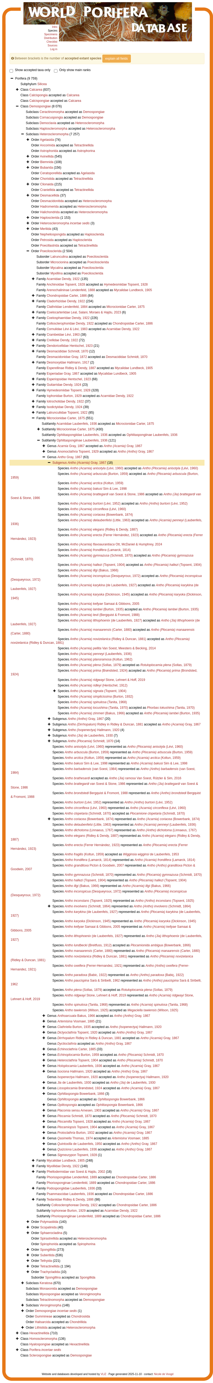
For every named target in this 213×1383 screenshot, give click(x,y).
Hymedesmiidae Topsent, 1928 (126, 284)
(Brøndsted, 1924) (99, 670)
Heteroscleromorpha (89, 123)
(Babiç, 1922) (157, 975)
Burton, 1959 (78, 1055)
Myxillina (57, 273)
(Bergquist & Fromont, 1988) (105, 615)
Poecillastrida (49, 245)
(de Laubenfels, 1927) (103, 585)
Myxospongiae (50, 1294)
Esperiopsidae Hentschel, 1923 (69, 379)
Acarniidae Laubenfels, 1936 (76, 424)
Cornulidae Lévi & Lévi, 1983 (67, 329)
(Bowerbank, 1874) (101, 515)
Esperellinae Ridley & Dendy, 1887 (71, 368)
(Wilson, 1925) (86, 1010)
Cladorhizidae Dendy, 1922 (66, 301)
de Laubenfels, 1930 (90, 735)
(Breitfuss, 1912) (88, 945)
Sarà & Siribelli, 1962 (92, 980)
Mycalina (57, 268)
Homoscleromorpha (43, 1339)
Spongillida (48, 1249)
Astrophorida (49, 151)
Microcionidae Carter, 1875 (126, 307)
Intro (54, 26)
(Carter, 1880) (101, 630)
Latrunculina (59, 257)
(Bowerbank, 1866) (161, 945)
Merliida (45, 229)
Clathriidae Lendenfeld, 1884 (67, 307)
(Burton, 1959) (99, 474)
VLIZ (103, 1374)
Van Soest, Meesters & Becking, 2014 (113, 648)
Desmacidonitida (52, 201)
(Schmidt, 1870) (101, 555)
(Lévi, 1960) (96, 468)
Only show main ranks (72, 70)
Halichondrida (50, 212)
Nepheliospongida (53, 234)
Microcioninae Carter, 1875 (76, 429)
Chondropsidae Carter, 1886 (67, 295)
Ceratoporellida (51, 173)
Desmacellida (49, 195)
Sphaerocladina (51, 1233)
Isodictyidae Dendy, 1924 (64, 407)
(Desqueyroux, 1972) (105, 576)
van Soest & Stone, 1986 (107, 494)
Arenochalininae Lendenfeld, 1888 (71, 290)
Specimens (50, 34)
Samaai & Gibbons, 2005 (104, 604)
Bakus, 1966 (76, 1016)
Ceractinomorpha (52, 112)
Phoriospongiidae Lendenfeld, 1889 (72, 1177)
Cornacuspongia (51, 117)
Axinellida (46, 156)
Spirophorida (49, 1244)
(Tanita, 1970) (99, 708)
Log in (53, 49)
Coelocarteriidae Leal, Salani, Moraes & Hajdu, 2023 (84, 312)
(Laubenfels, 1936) (101, 654)
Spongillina (53, 1277)
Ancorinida (47, 145)
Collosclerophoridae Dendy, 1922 (70, 323)
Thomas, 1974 (75, 1138)
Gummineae (43, 1316)
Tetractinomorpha (52, 1300)
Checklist (52, 41)
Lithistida (41, 1327)
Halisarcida (43, 1322)
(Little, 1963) (100, 520)
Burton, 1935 (74, 1027)
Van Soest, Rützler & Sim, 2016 (145, 778)
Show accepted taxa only (30, 70)
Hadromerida (49, 206)
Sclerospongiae (40, 1355)
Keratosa (46, 1283)
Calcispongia (38, 95)
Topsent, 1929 (78, 451)
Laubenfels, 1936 (79, 1066)
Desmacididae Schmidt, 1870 (67, 351)
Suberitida (47, 1255)
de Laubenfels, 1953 (151, 854)
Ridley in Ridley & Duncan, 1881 (105, 724)
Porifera (45, 1350)
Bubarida (46, 167)
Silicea (42, 84)
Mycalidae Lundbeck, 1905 (133, 290)
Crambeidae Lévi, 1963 (63, 334)
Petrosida (47, 240)
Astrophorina (86, 151)
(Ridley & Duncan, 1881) (108, 639)
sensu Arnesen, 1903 (79, 1110)
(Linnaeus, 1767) (89, 830)
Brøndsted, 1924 (79, 1088)
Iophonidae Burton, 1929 (64, 396)
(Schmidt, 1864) (88, 906)
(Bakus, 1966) (94, 570)
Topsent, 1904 (77, 1060)
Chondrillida (78, 1322)
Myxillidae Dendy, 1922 (63, 1166)
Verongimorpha (90, 1294)
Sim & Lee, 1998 (98, 489)
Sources (52, 45)
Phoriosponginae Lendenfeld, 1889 (71, 1183)
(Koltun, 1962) (101, 659)
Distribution (50, 38)
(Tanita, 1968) (98, 702)
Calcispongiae (39, 101)
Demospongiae (40, 106)
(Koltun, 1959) (96, 483)
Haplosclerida (50, 218)
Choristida (47, 179)
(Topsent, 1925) (88, 901)
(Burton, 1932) (101, 696)
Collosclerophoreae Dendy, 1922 (74, 1205)
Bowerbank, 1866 (81, 1094)
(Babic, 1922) (86, 975)
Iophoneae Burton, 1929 (68, 1211)
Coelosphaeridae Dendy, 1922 (68, 318)
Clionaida (46, 184)
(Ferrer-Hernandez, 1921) (93, 966)
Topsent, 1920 (77, 1032)
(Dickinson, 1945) (100, 594)
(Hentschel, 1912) (98, 685)
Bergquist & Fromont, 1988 (96, 793)
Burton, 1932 (75, 1133)
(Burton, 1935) (97, 609)
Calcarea (35, 89)
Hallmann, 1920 (93, 730)
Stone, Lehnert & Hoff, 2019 (107, 680)
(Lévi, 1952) (95, 503)
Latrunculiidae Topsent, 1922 (67, 412)
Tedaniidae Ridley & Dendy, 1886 (70, 1199)
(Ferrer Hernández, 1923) (104, 535)
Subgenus (60, 463)
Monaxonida (48, 1288)
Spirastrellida (49, 1238)
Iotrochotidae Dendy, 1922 (65, 401)
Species (52, 30)
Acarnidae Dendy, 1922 (63, 279)
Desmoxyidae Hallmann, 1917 (68, 362)
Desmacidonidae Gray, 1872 (67, 357)
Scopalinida (48, 1227)
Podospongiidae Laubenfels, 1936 (71, 1188)
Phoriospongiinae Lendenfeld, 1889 (76, 1216)
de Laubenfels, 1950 (79, 1144)
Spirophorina (86, 1244)
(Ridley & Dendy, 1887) (104, 529)
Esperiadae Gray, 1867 (63, 373)
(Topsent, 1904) (97, 565)
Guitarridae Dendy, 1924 (64, 385)
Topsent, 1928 (75, 1121)
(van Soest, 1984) (91, 769)
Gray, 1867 (71, 446)
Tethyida (46, 1261)
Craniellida (47, 190)
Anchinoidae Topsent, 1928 (66, 284)
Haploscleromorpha (53, 128)
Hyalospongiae (39, 1344)
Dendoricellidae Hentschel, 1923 (70, 346)
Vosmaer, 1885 (76, 1021)
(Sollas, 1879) (95, 665)
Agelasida (47, 140)
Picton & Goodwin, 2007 (94, 865)
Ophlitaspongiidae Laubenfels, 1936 (82, 435)
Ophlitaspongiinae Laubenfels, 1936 (152, 435)
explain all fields (116, 58)
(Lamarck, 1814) (100, 550)
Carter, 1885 (76, 1049)
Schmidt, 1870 (90, 741)
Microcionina (59, 262)
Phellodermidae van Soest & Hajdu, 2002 (76, 1172)
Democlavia (48, 123)
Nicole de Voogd (163, 1374)
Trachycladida (50, 1272)
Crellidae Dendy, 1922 (62, 340)
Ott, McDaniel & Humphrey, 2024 (116, 544)
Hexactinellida (39, 1333)
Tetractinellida (83, 145)
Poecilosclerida (51, 251)
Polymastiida (49, 1222)
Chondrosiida (80, 1316)
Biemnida (46, 162)
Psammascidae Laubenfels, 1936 (70, 1194)
